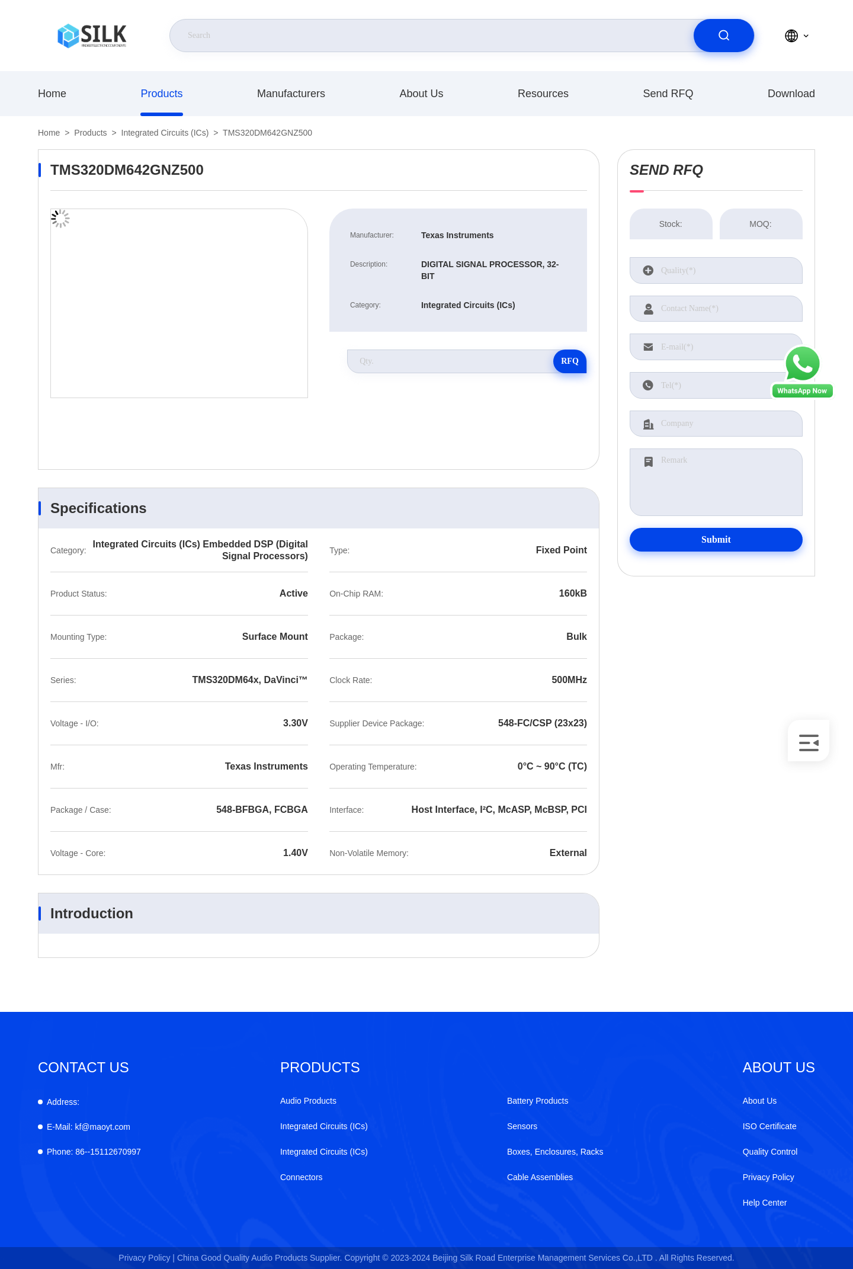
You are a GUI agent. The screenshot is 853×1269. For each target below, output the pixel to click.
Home (52, 94)
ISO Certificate (770, 1126)
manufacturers (291, 94)
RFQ (570, 361)
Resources (543, 94)
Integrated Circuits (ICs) (165, 132)
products (161, 94)
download (791, 94)
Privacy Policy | (146, 1257)
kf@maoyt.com (88, 1127)
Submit (716, 539)
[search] (724, 35)
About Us (421, 94)
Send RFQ (668, 94)
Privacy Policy (768, 1177)
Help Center (765, 1202)
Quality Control (770, 1151)
